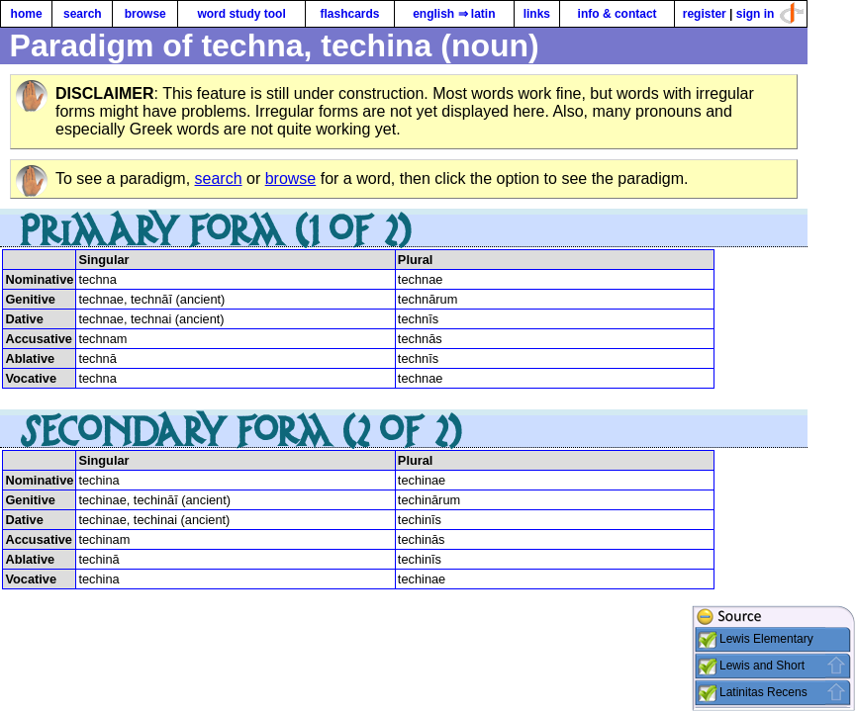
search (82, 14)
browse (145, 14)
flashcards (349, 14)
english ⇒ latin (454, 14)
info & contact (617, 14)
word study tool (241, 14)
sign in (755, 14)
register (704, 14)
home (27, 14)
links (536, 14)
